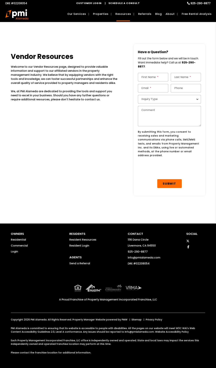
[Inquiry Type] (169, 99)
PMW (124, 319)
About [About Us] (170, 14)
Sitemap (136, 319)
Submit (169, 183)
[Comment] (169, 116)
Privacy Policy (154, 319)
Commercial (19, 246)
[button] (187, 241)
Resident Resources (82, 240)
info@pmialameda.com (144, 258)
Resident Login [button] (79, 246)
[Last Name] (186, 77)
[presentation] (163, 168)
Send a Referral (79, 263)
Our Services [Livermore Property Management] (76, 14)
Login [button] (14, 251)
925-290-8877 (201, 3)
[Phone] (186, 88)
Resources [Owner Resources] (123, 14)
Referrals (145, 14)
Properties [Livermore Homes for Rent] (100, 14)
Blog (158, 14)
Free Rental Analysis (197, 14)
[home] (16, 14)
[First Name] (153, 77)
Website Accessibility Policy (172, 331)
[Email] (153, 88)
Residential (18, 240)
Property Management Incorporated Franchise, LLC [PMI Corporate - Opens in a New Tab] (122, 300)
